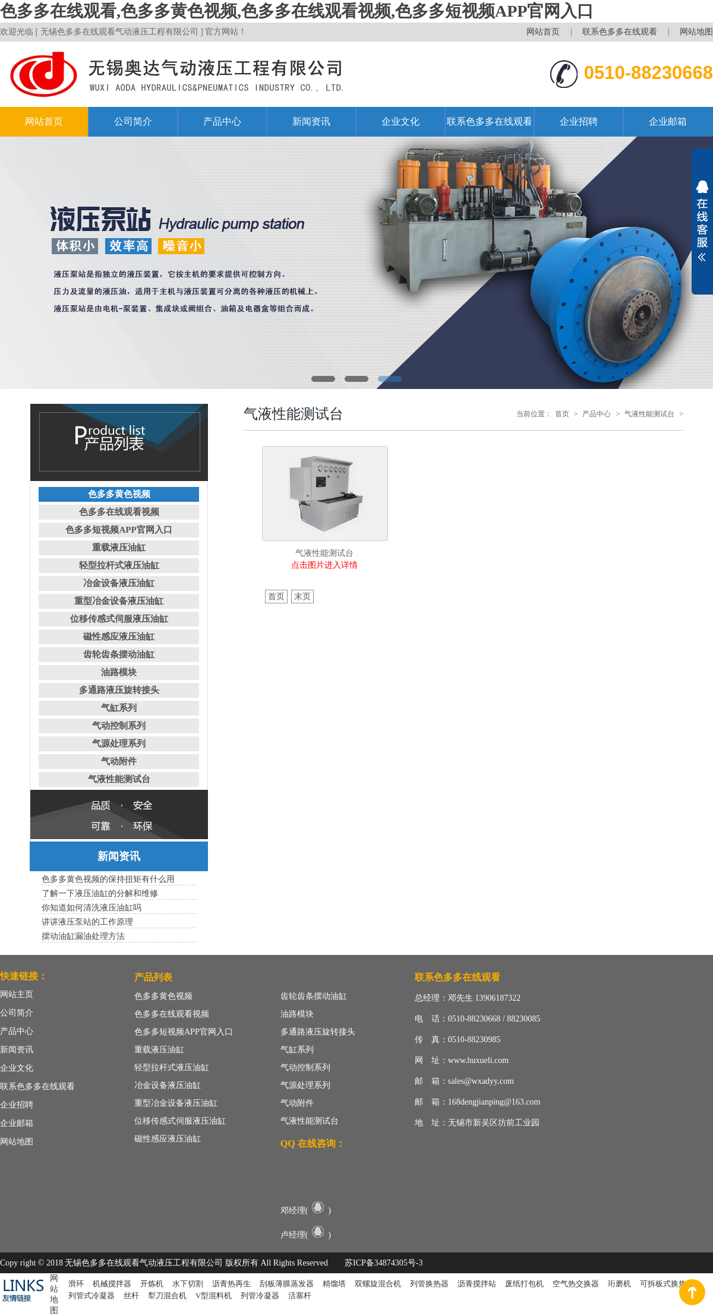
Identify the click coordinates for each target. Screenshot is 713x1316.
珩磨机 (619, 1283)
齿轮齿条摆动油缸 (118, 654)
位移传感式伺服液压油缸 (119, 619)
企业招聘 (579, 121)
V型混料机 (213, 1295)
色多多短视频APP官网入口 (118, 529)
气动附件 (119, 761)
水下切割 (187, 1283)
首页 (562, 414)
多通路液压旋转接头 (119, 690)
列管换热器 (429, 1283)
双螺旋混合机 (378, 1283)
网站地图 (696, 31)
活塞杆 (299, 1295)
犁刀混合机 (167, 1295)
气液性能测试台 (119, 779)
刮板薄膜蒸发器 (287, 1283)
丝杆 (131, 1295)
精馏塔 (334, 1283)
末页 (302, 596)
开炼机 (151, 1283)
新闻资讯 (311, 121)
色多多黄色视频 (119, 494)
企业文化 (400, 121)
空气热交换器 (576, 1283)
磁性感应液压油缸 (118, 636)
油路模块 (119, 672)
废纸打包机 (524, 1283)
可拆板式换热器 (667, 1283)
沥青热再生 (231, 1283)
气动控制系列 (119, 725)
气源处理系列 (119, 743)
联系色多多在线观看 (619, 31)
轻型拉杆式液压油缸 (119, 565)
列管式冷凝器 (91, 1295)
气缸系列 (119, 708)
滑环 (76, 1283)
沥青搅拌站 (477, 1283)
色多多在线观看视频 (119, 512)
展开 (702, 221)
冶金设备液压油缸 (118, 583)
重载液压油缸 (119, 547)
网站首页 (543, 31)
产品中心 (222, 121)
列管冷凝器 (260, 1295)
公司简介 (133, 121)
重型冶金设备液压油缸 (118, 601)
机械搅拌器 (112, 1283)
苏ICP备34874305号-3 (383, 1262)
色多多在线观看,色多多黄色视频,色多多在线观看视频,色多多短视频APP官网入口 (297, 11)
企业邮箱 (668, 121)
